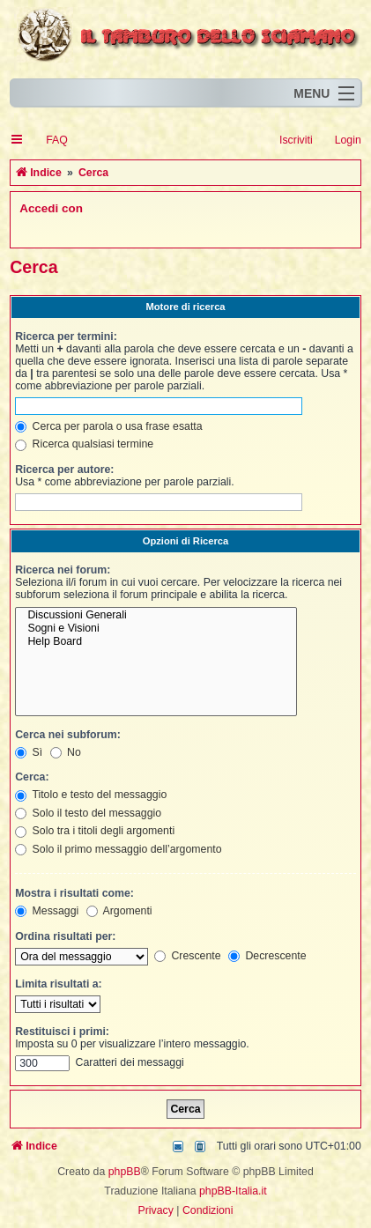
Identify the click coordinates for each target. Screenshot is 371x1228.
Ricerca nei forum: (62, 570)
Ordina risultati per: (65, 936)
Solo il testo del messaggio (88, 813)
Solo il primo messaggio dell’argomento (118, 849)
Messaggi (46, 911)
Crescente (187, 956)
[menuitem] (49, 140)
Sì (28, 752)
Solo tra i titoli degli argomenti (94, 831)
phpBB (124, 1171)
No (65, 752)
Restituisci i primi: (62, 1031)
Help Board (156, 641)
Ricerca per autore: (64, 469)
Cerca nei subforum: (68, 735)
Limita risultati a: (58, 984)
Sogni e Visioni (156, 628)
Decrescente (267, 956)
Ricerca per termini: (66, 336)
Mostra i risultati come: (74, 893)
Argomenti (119, 911)
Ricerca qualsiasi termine (84, 444)
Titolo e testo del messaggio (91, 794)
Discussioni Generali (156, 615)
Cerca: (31, 777)
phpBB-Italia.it (233, 1191)
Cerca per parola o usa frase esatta (108, 426)
